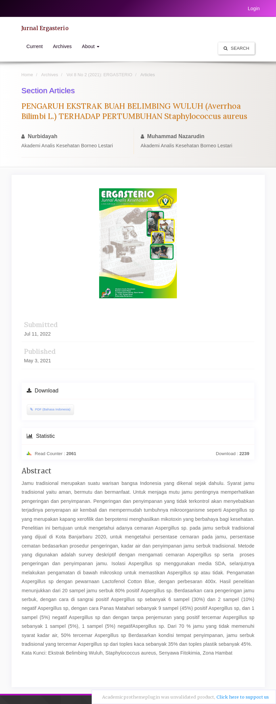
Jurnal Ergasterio (45, 28)
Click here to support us (242, 697)
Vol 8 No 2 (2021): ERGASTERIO (99, 74)
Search (236, 48)
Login (254, 8)
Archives (62, 46)
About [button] (90, 46)
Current (34, 46)
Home (27, 74)
